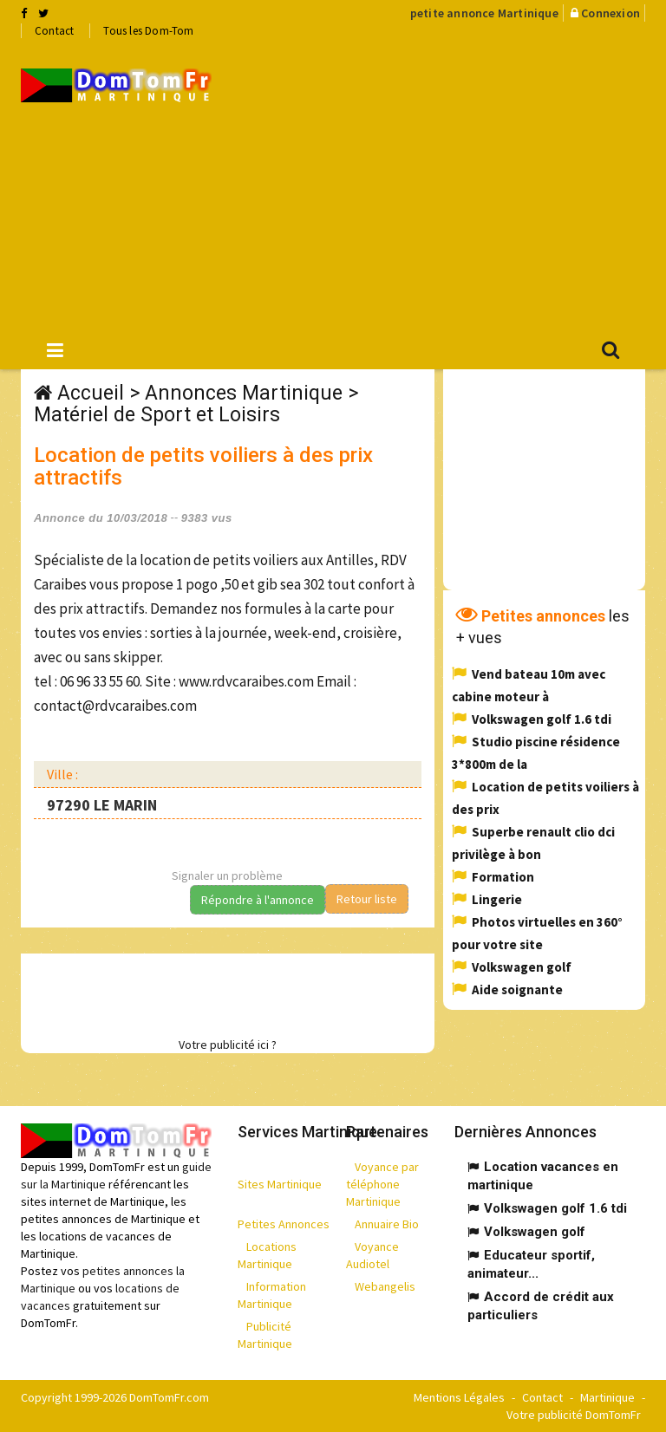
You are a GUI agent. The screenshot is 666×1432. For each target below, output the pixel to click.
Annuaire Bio (387, 1224)
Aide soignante (517, 989)
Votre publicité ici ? (228, 1044)
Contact (54, 30)
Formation (503, 877)
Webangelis (385, 1286)
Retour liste (366, 899)
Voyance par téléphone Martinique (382, 1184)
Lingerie (497, 899)
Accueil (90, 393)
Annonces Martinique (244, 393)
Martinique (607, 1397)
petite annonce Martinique (484, 13)
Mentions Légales (459, 1397)
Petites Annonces (284, 1224)
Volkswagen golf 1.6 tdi (541, 719)
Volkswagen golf (521, 967)
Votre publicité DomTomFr (573, 1414)
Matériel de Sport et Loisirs (157, 414)
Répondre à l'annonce (257, 900)
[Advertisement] (452, 183)
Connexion (610, 13)
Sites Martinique (280, 1184)
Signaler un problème (227, 875)
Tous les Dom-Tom (148, 30)
